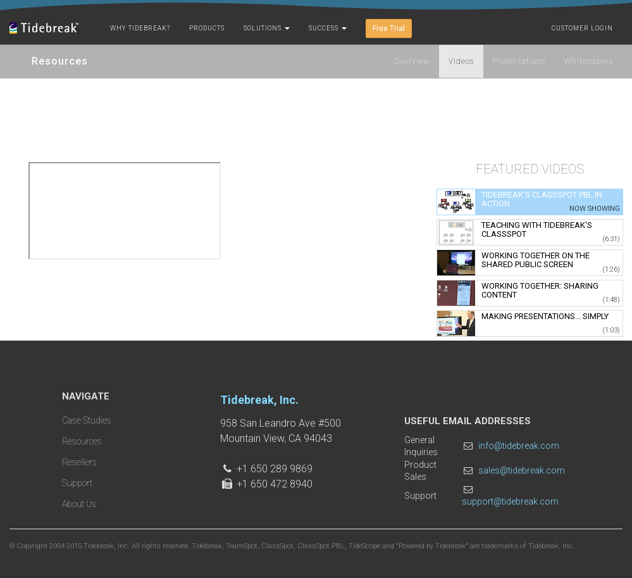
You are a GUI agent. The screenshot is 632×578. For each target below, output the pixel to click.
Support (77, 483)
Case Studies (86, 420)
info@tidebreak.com (518, 446)
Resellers (79, 462)
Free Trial (389, 28)
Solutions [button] (267, 28)
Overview (412, 61)
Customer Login (582, 28)
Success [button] (328, 28)
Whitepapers (588, 61)
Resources (82, 441)
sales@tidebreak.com (521, 470)
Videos (461, 61)
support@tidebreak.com (510, 501)
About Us (79, 504)
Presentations (519, 61)
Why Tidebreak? (140, 28)
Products (207, 28)
